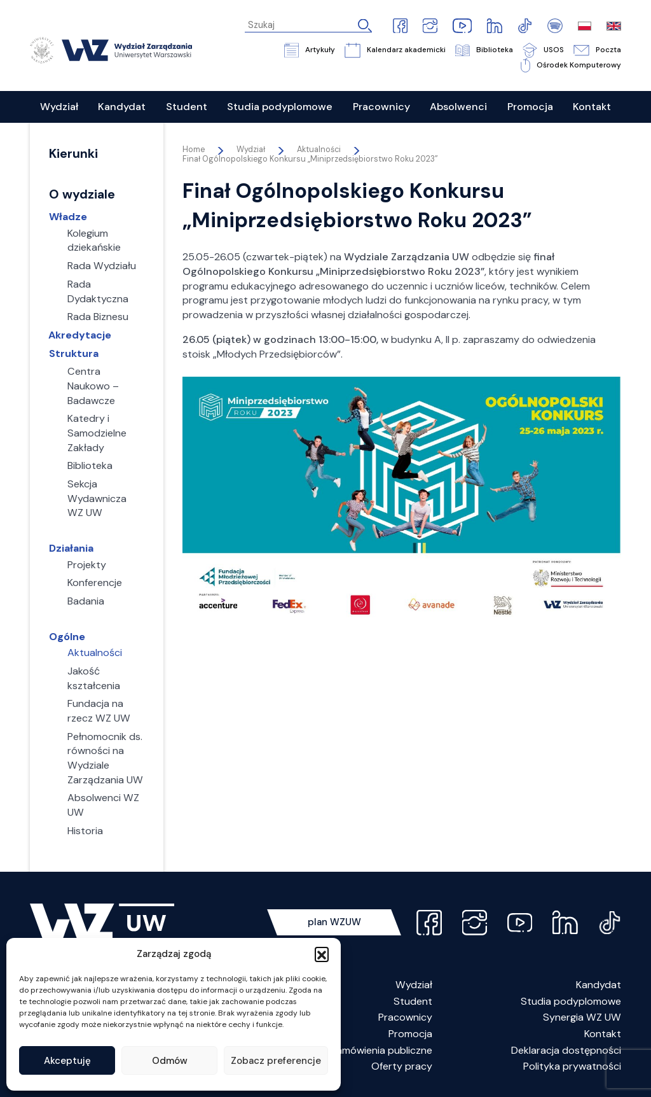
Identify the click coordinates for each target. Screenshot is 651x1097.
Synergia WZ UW (582, 1017)
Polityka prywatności (572, 1066)
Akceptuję (67, 1060)
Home (193, 149)
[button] (321, 953)
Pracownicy (405, 1017)
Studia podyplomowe (571, 1001)
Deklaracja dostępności (566, 1050)
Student (413, 1001)
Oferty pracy (401, 1066)
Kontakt (602, 1033)
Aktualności (319, 149)
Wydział (413, 984)
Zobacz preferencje (276, 1060)
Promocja (410, 1033)
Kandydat (598, 984)
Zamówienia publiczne (381, 1050)
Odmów (170, 1060)
